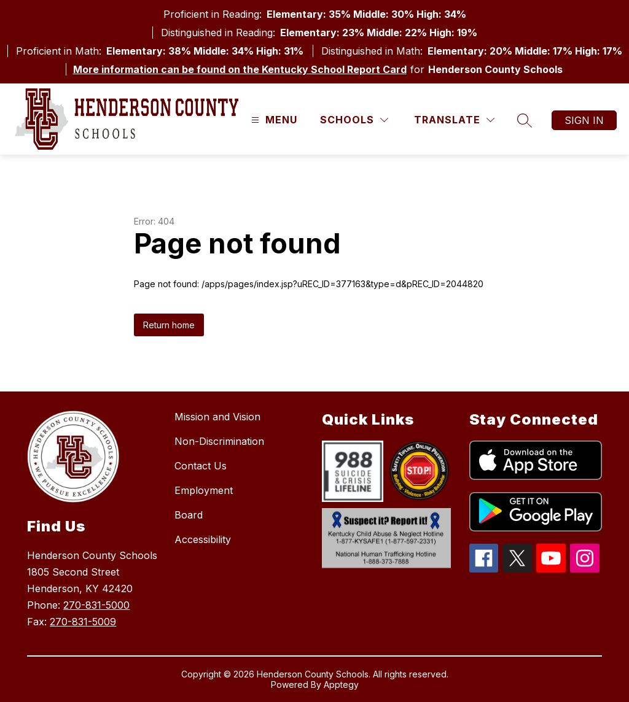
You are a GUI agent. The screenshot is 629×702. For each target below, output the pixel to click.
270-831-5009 (83, 621)
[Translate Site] (454, 120)
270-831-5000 (96, 605)
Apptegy (341, 684)
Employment (203, 490)
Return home (169, 325)
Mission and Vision (217, 417)
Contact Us (200, 466)
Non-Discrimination (219, 441)
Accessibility (202, 539)
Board (188, 515)
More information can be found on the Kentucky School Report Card (240, 69)
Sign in (584, 120)
